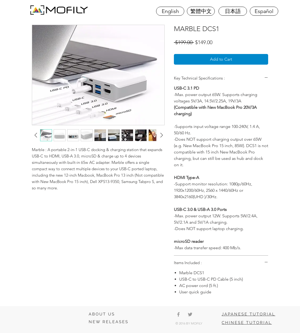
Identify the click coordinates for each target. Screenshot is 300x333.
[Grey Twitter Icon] (190, 314)
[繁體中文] (201, 11)
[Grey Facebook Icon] (178, 314)
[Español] (264, 11)
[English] (170, 11)
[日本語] (232, 11)
